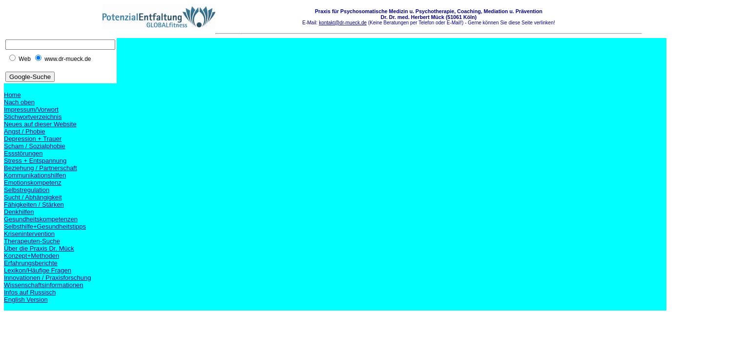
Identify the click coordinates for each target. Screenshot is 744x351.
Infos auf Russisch (30, 292)
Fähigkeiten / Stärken (34, 204)
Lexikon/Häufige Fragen (37, 270)
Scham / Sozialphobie (34, 146)
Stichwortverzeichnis (33, 116)
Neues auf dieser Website (40, 124)
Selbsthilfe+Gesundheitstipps (45, 226)
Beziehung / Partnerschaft (40, 168)
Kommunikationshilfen (35, 175)
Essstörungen (23, 153)
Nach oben (19, 102)
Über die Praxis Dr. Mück (39, 248)
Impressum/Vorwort (31, 109)
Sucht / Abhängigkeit (33, 197)
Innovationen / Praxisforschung (47, 277)
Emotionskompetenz (33, 182)
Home (12, 94)
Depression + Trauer (33, 138)
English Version (26, 299)
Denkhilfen (19, 211)
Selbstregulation (26, 190)
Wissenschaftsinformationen (43, 285)
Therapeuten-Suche (32, 241)
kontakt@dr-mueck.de (343, 22)
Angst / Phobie (24, 131)
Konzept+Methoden (31, 255)
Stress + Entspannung (35, 160)
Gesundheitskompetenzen (41, 219)
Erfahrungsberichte (31, 263)
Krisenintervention (29, 233)
